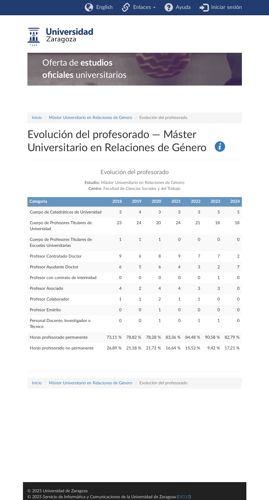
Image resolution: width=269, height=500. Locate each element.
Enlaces (143, 7)
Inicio (37, 118)
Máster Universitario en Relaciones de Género (90, 118)
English (103, 7)
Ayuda (182, 7)
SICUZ (184, 497)
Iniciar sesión (225, 7)
